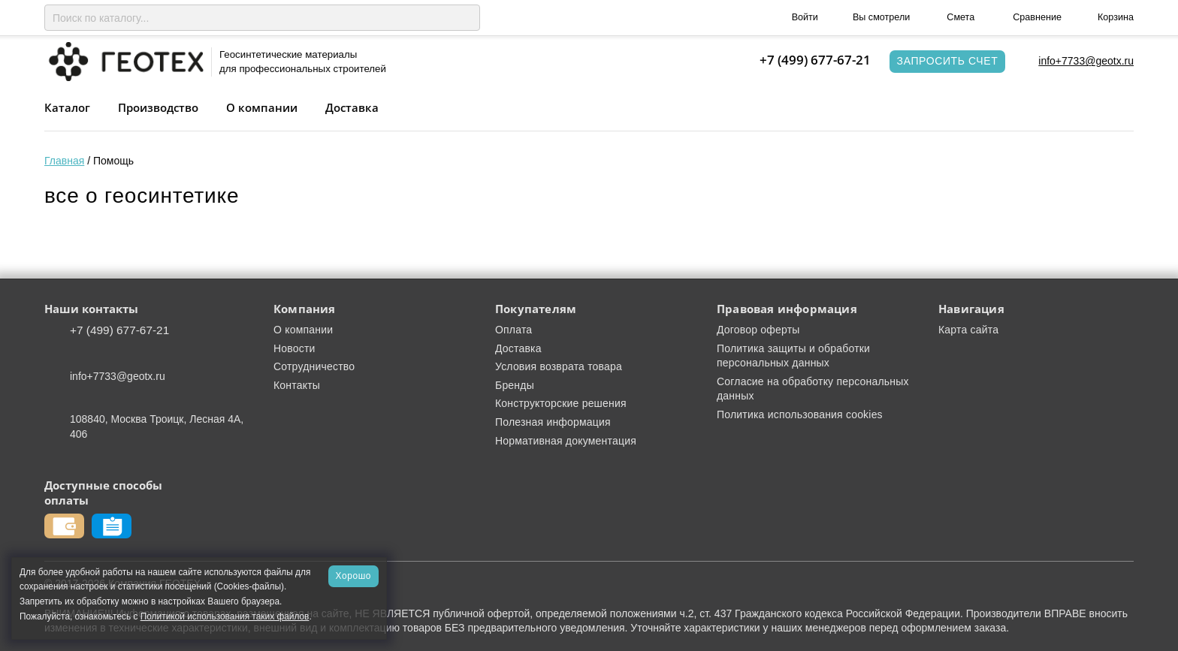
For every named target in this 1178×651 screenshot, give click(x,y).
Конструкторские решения (561, 403)
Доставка (352, 107)
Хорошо (353, 576)
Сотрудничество (314, 366)
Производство (158, 107)
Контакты (296, 385)
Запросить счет (947, 61)
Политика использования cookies (800, 414)
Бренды (514, 385)
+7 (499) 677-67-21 (815, 59)
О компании (262, 107)
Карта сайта (968, 330)
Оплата (513, 330)
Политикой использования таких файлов (225, 616)
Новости (294, 348)
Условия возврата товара (558, 366)
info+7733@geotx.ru (1086, 61)
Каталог (67, 107)
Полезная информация (553, 422)
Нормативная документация (565, 441)
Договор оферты (758, 330)
